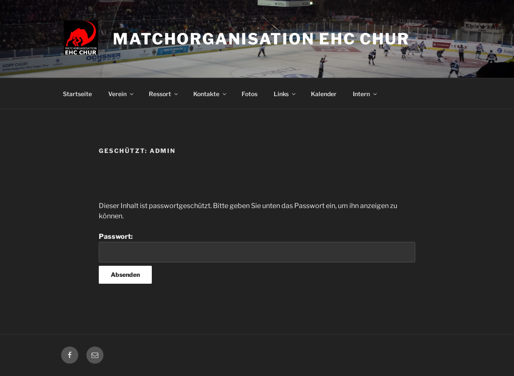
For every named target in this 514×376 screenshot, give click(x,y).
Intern (365, 93)
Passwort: (257, 247)
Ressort (164, 93)
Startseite (77, 93)
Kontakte (210, 93)
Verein (121, 93)
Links (285, 93)
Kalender (324, 93)
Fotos (249, 93)
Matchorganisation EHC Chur (261, 38)
